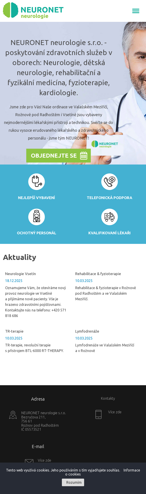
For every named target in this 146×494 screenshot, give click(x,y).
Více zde (114, 412)
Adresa (38, 398)
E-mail (38, 446)
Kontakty (108, 398)
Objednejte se (54, 155)
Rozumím (74, 482)
